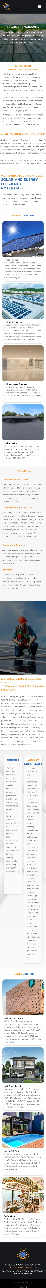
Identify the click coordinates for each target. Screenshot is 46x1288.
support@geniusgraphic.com (23, 1267)
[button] (40, 6)
